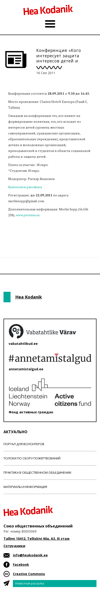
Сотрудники (14, 546)
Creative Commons (29, 574)
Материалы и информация (25, 487)
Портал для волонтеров (24, 444)
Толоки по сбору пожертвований (32, 458)
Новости (16, 233)
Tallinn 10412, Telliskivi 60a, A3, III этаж (37, 538)
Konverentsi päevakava (25, 187)
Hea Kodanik (28, 297)
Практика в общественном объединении (37, 472)
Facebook (21, 564)
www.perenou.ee (28, 215)
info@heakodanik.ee (30, 555)
